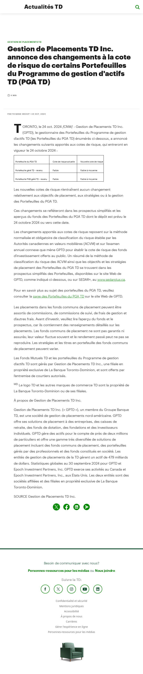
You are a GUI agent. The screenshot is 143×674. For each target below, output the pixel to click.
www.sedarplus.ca (111, 279)
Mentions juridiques (71, 606)
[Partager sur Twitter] (56, 507)
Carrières (71, 621)
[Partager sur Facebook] (66, 507)
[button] (137, 7)
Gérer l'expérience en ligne (71, 626)
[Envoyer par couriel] (87, 507)
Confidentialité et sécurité (71, 601)
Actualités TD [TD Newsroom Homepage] (43, 6)
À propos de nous (71, 616)
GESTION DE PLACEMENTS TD (24, 42)
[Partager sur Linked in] (77, 507)
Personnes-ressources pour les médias (58, 570)
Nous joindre (105, 570)
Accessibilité (71, 611)
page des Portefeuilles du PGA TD (58, 296)
